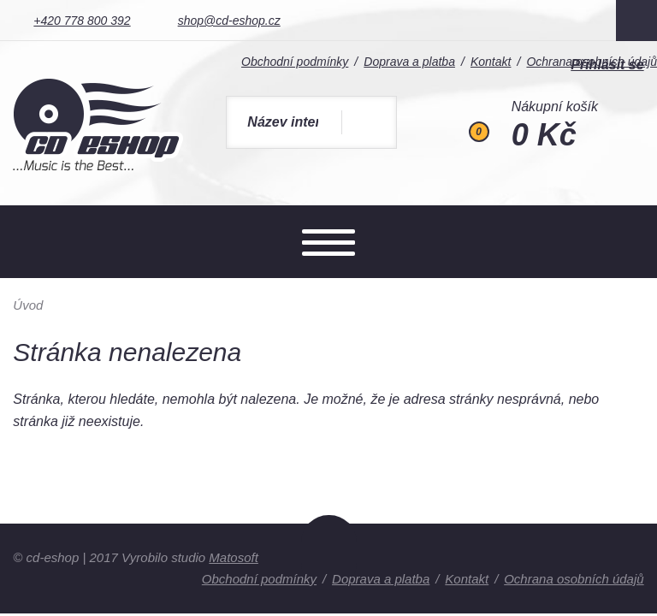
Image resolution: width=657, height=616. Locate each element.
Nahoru (329, 552)
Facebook (636, 20)
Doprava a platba (380, 579)
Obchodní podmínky (259, 579)
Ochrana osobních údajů (573, 579)
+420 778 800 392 (81, 20)
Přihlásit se (607, 64)
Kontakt (466, 579)
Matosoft (233, 557)
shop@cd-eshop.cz (229, 20)
